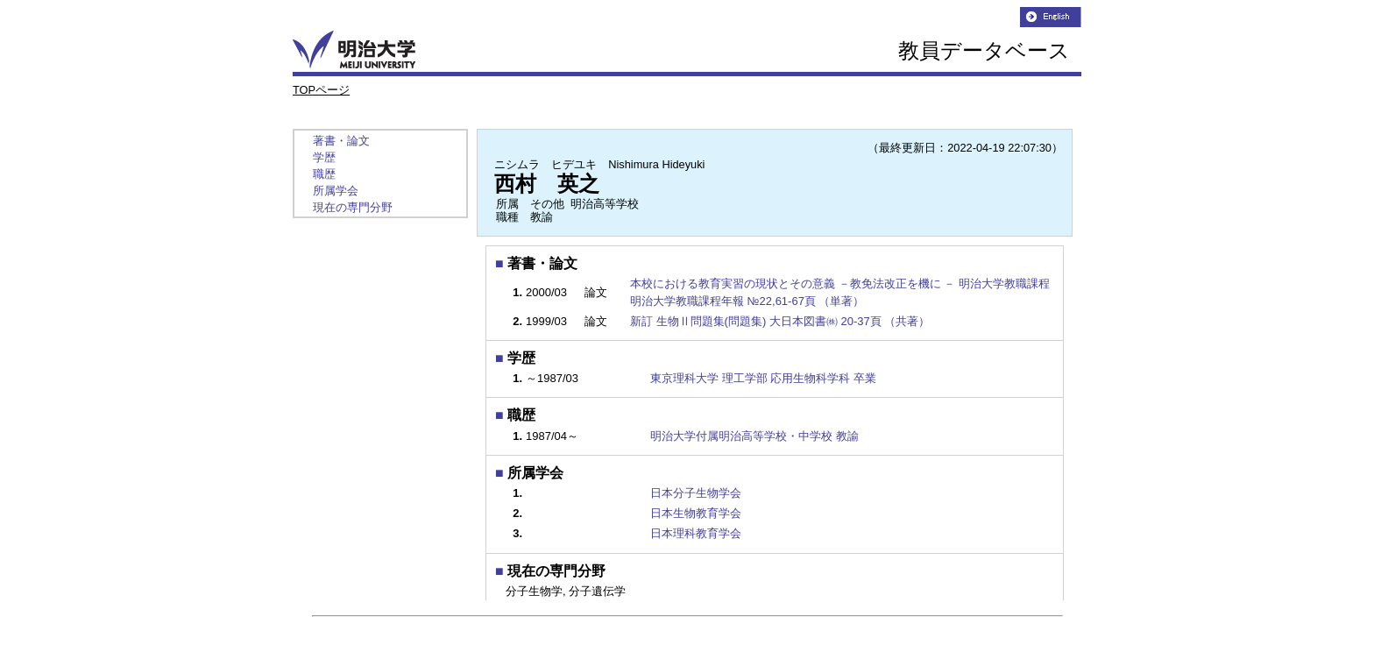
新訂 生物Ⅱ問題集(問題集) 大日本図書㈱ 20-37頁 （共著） (781, 321)
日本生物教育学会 (695, 513)
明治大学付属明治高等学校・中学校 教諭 (754, 436)
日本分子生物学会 (695, 493)
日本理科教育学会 (695, 533)
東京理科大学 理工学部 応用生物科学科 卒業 (763, 378)
